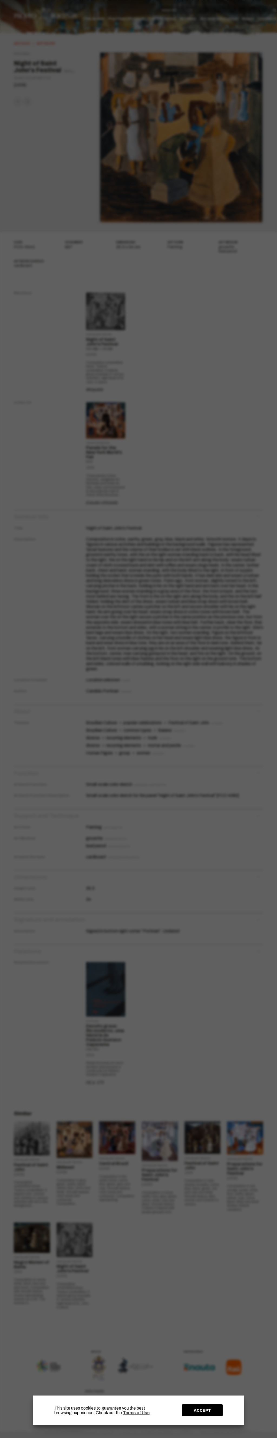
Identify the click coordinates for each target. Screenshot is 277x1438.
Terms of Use (136, 1412)
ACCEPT (202, 1410)
